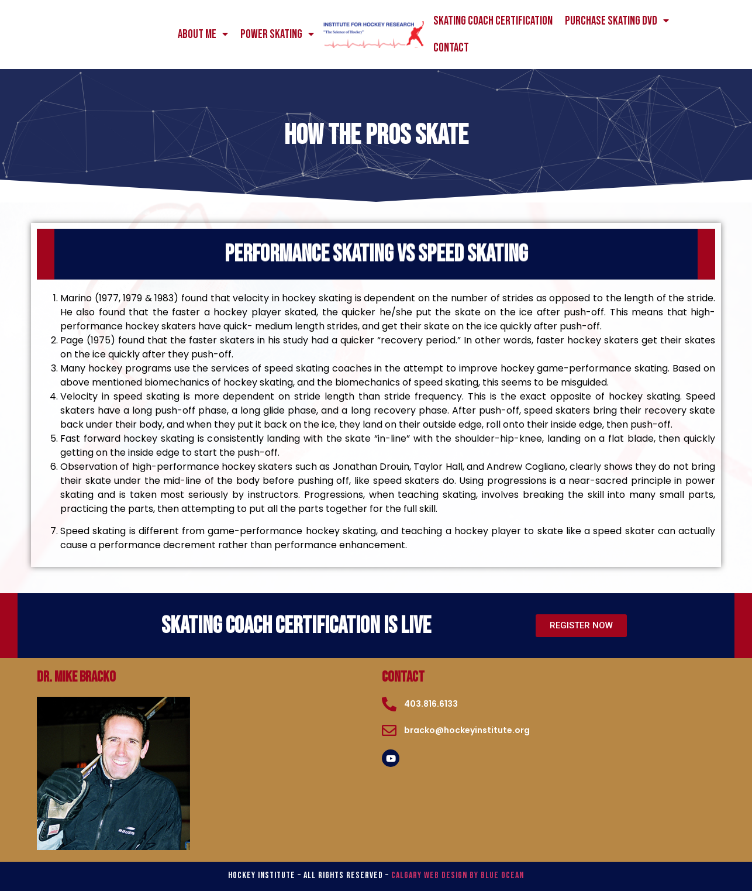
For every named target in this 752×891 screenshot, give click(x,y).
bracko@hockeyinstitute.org (467, 730)
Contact (451, 47)
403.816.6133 (431, 704)
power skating (277, 34)
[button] (581, 625)
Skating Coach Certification (493, 20)
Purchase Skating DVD (617, 21)
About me (203, 34)
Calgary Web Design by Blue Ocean (457, 875)
